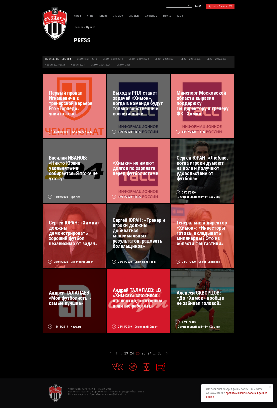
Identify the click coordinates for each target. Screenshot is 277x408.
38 (159, 353)
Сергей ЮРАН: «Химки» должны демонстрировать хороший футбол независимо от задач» (74, 233)
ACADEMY (151, 16)
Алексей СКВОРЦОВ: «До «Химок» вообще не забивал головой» (200, 298)
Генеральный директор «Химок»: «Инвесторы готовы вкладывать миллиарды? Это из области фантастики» (202, 233)
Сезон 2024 (78, 64)
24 (132, 353)
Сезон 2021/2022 (191, 59)
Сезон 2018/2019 (113, 59)
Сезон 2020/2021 (165, 59)
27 (149, 353)
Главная (78, 27)
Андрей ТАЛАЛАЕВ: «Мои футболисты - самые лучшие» (70, 298)
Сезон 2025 (124, 64)
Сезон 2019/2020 (139, 59)
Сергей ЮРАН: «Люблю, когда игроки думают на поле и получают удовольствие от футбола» (202, 168)
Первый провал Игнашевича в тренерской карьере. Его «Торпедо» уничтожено (71, 103)
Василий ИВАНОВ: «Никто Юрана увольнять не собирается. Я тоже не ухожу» (73, 168)
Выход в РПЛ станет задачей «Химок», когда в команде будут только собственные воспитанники (138, 103)
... (121, 353)
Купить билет (220, 6)
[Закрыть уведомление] (270, 387)
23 (126, 353)
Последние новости (58, 59)
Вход (198, 6)
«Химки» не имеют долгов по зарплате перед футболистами (135, 168)
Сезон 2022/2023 (217, 59)
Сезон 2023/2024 (55, 64)
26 (143, 353)
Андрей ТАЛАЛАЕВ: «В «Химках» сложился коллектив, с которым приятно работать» (137, 298)
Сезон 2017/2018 (87, 59)
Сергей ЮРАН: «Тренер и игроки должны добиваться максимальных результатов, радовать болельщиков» (139, 233)
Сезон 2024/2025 (101, 64)
